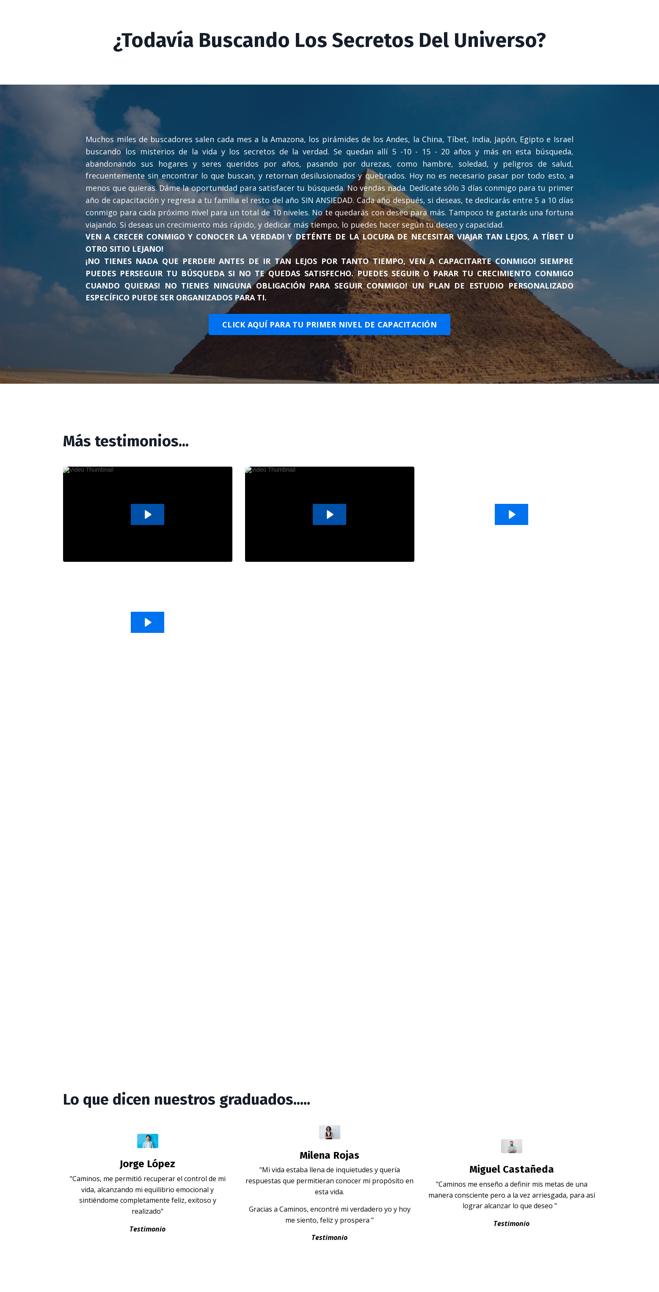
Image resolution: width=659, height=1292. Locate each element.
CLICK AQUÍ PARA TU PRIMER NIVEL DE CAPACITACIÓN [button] (329, 324)
